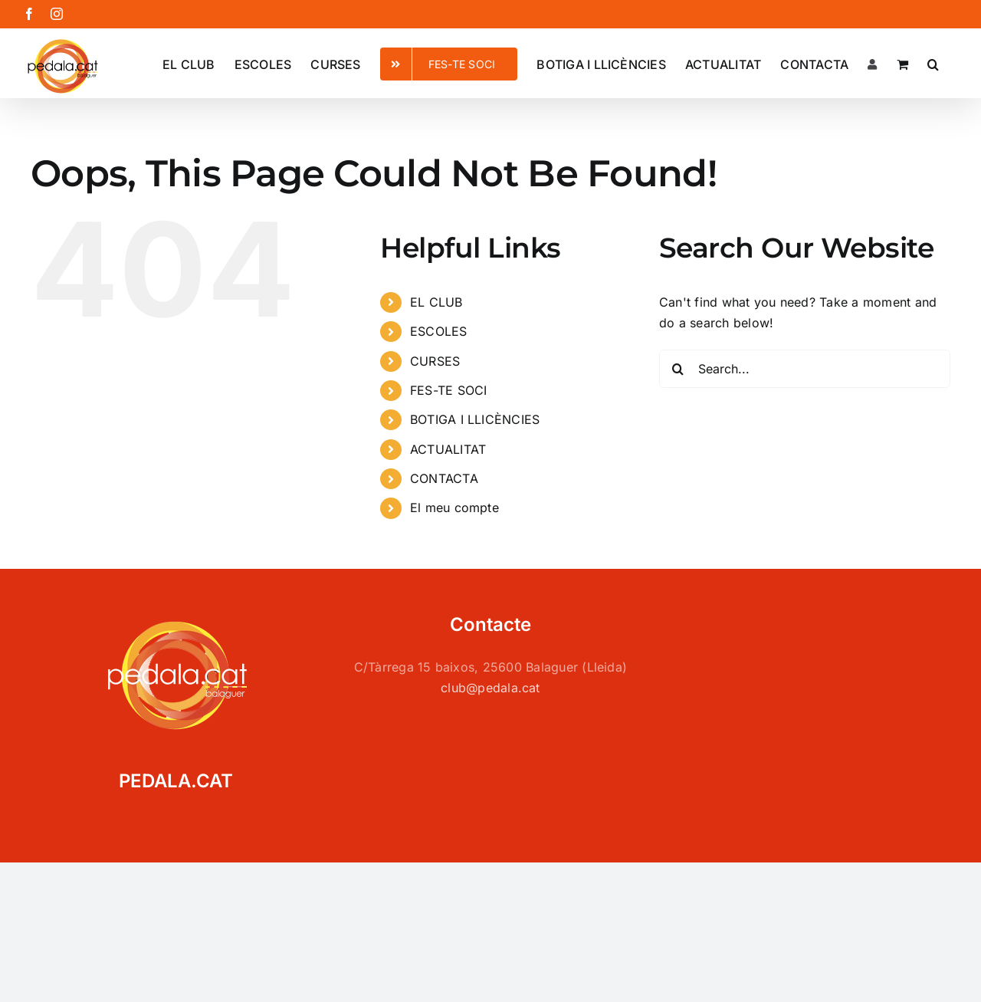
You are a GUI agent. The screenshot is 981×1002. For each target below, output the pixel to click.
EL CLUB (436, 302)
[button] (933, 62)
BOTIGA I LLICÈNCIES (475, 419)
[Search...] (804, 369)
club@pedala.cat (490, 687)
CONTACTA (444, 478)
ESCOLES (439, 331)
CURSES (435, 361)
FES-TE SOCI (448, 390)
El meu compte (454, 507)
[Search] (678, 369)
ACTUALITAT (448, 449)
